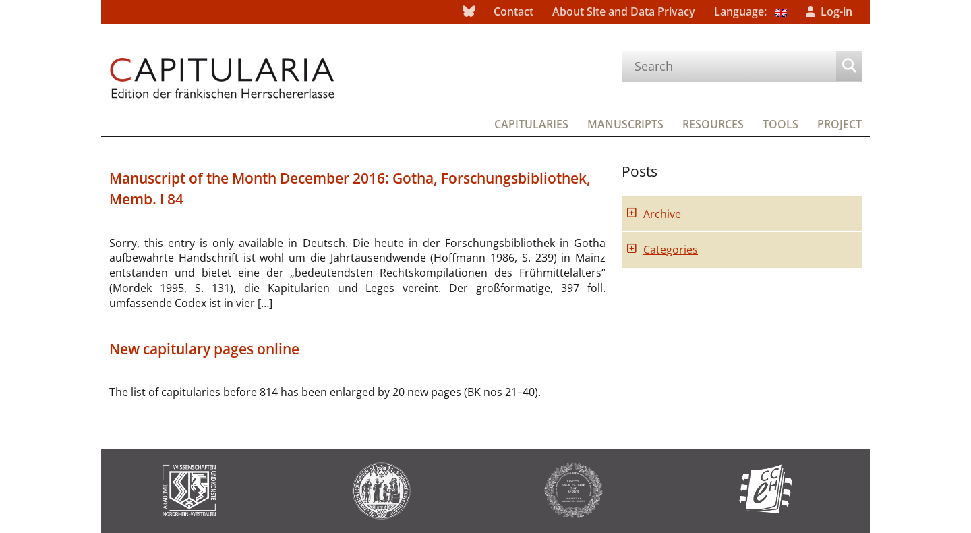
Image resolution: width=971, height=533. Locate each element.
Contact (513, 11)
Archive (662, 213)
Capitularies (531, 124)
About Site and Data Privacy (623, 11)
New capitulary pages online (204, 348)
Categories (670, 249)
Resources (713, 124)
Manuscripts (625, 124)
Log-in (836, 11)
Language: (750, 11)
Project (839, 124)
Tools (780, 124)
